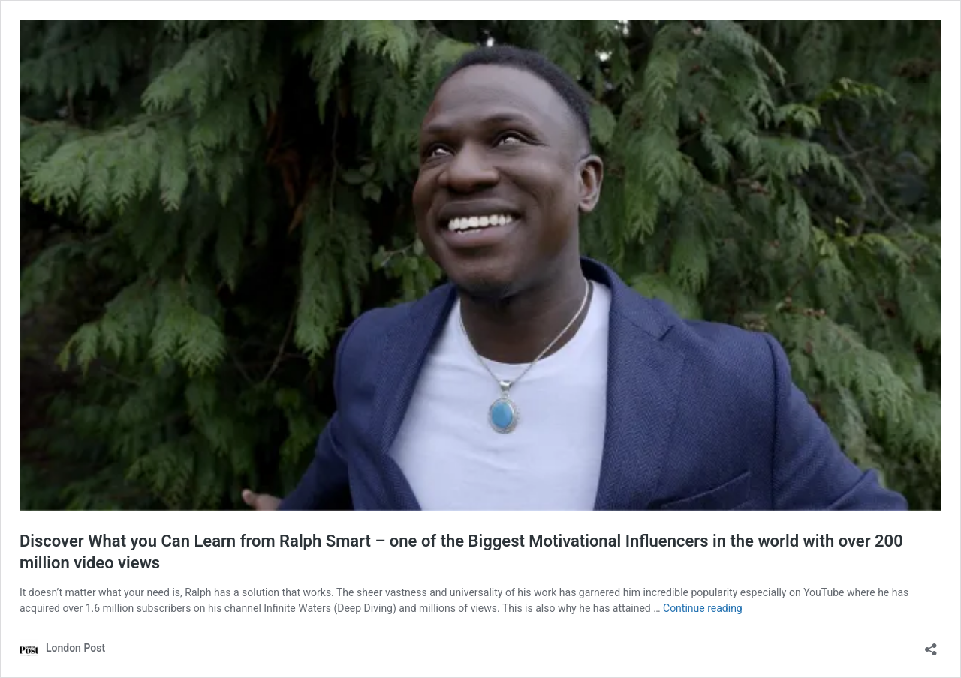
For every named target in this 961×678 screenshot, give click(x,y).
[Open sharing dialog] (930, 644)
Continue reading (703, 608)
